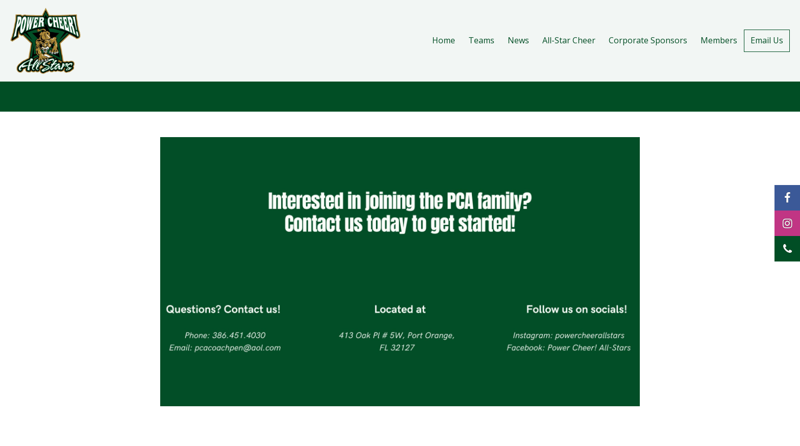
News (518, 40)
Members (719, 40)
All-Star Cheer (568, 40)
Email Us (767, 40)
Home (443, 40)
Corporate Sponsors (648, 40)
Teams (481, 40)
